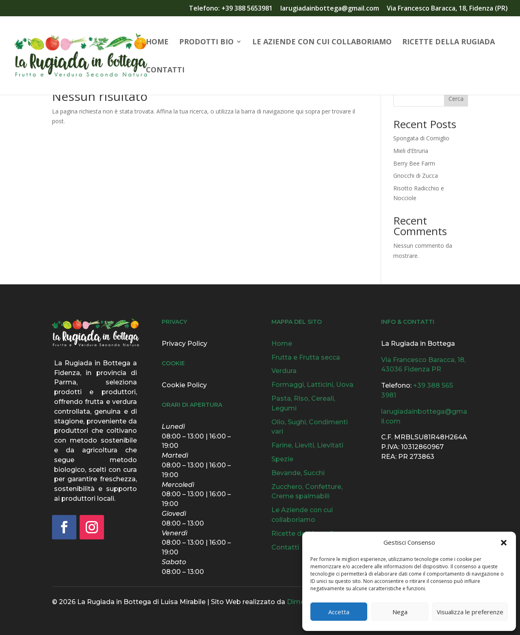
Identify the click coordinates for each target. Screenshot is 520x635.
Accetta (338, 612)
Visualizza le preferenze (470, 612)
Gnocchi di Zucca (415, 175)
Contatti (165, 70)
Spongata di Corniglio (421, 138)
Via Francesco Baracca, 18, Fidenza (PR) (447, 9)
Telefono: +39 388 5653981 (231, 9)
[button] (504, 543)
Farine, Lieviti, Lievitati (307, 445)
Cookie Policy (184, 385)
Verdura (284, 371)
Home (157, 42)
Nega (399, 612)
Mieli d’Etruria (410, 151)
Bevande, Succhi (298, 473)
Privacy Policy (184, 343)
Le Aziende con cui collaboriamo (322, 42)
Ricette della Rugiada (448, 42)
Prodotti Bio (206, 42)
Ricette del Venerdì (302, 533)
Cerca (456, 99)
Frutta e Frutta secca (305, 357)
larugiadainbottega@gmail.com (329, 9)
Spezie (282, 459)
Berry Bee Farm (414, 163)
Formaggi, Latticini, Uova (312, 384)
